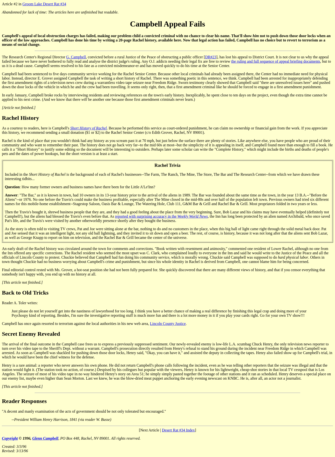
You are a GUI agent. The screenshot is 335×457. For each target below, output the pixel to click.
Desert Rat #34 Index (178, 430)
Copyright (10, 438)
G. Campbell (76, 57)
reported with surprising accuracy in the (161, 216)
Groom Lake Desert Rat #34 (44, 4)
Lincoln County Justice (168, 324)
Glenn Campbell (45, 438)
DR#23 (210, 57)
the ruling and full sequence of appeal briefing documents (275, 61)
